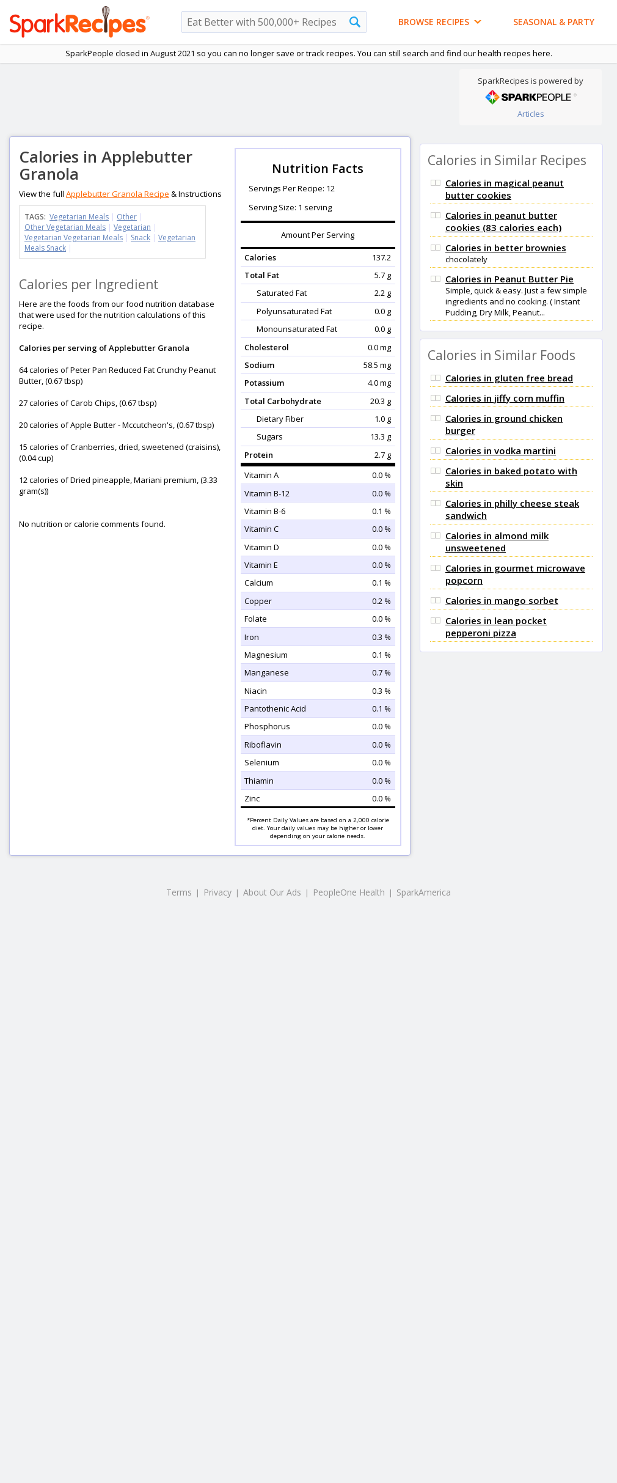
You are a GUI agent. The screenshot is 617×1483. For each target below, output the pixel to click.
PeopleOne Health (349, 892)
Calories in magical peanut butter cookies (504, 189)
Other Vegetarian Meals (65, 227)
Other (127, 217)
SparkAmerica (423, 892)
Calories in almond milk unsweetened (497, 541)
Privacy (217, 892)
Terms (179, 892)
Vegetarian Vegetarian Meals (73, 237)
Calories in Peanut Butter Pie (509, 279)
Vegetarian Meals (79, 217)
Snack (140, 237)
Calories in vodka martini (500, 450)
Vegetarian (132, 227)
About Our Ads (272, 892)
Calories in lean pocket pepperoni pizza (496, 626)
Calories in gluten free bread (509, 378)
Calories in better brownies (505, 247)
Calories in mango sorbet (501, 600)
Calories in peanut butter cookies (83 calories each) (503, 221)
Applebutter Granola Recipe (117, 193)
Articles (530, 113)
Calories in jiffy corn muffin (504, 398)
